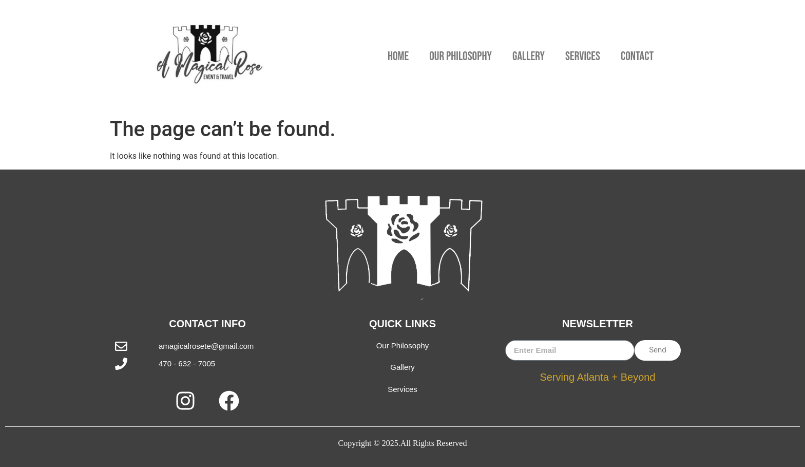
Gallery (528, 56)
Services (582, 56)
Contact (637, 56)
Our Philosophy (460, 56)
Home (398, 56)
